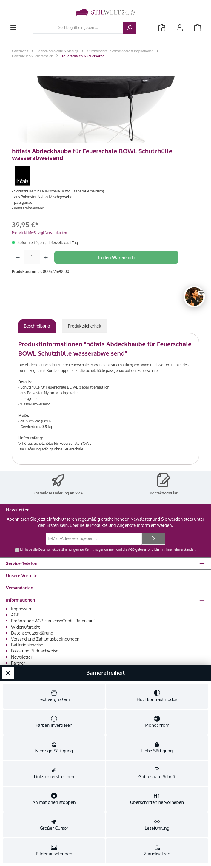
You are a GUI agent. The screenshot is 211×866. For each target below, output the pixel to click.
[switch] (54, 159)
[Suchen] (129, 28)
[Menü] (13, 27)
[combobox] (78, 28)
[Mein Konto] (179, 27)
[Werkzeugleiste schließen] (8, 95)
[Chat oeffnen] (194, 296)
